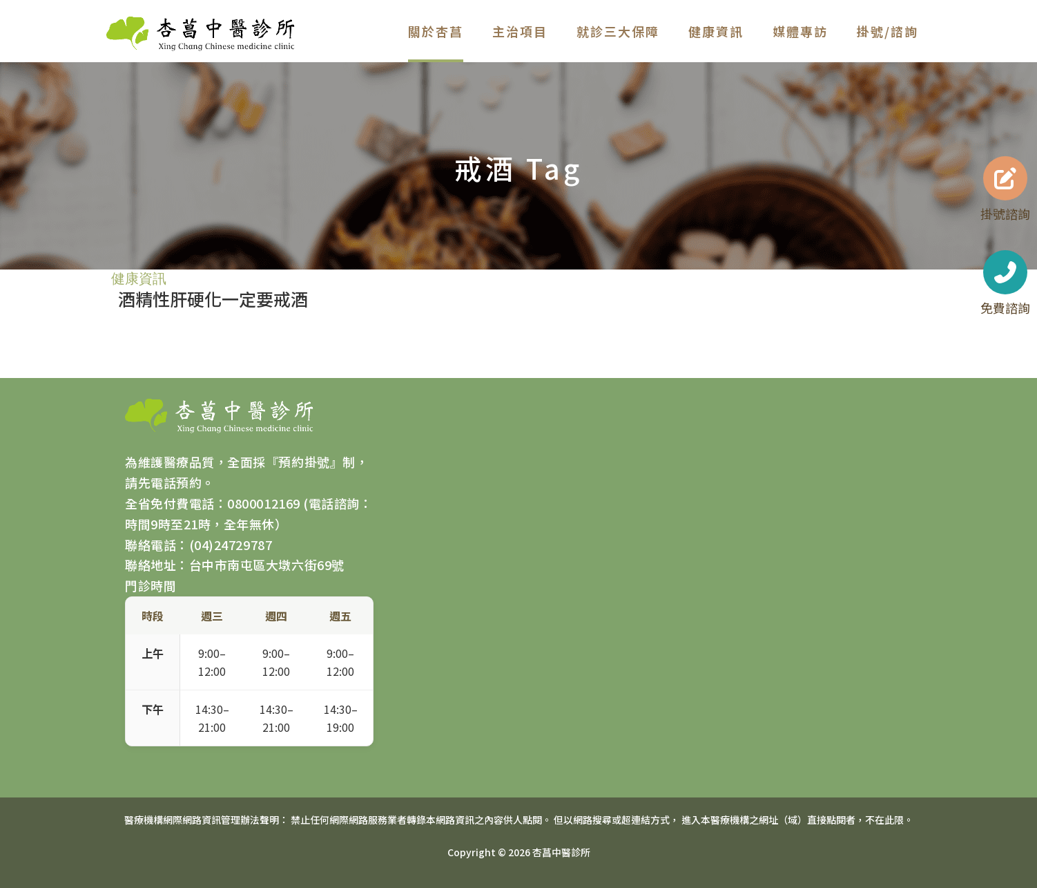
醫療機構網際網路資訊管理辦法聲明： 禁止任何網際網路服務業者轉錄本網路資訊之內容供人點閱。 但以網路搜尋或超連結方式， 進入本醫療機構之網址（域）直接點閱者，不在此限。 (518, 819)
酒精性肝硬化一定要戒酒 (213, 298)
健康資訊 (138, 278)
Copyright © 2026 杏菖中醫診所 (518, 852)
